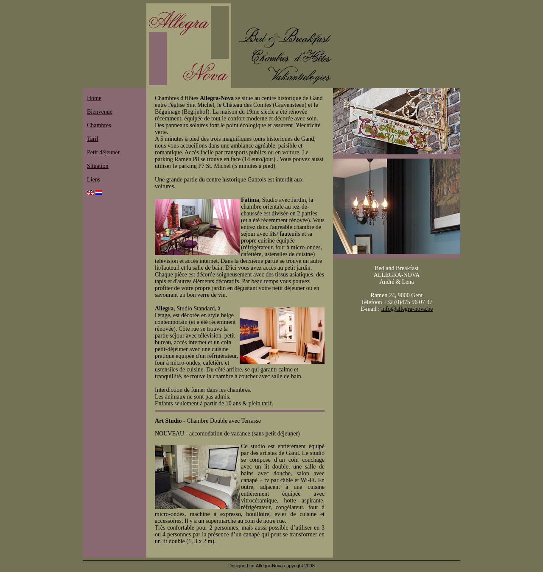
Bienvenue (99, 112)
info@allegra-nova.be (407, 309)
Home (94, 98)
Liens (93, 179)
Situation (98, 166)
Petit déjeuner (103, 152)
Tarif (92, 139)
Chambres (99, 125)
